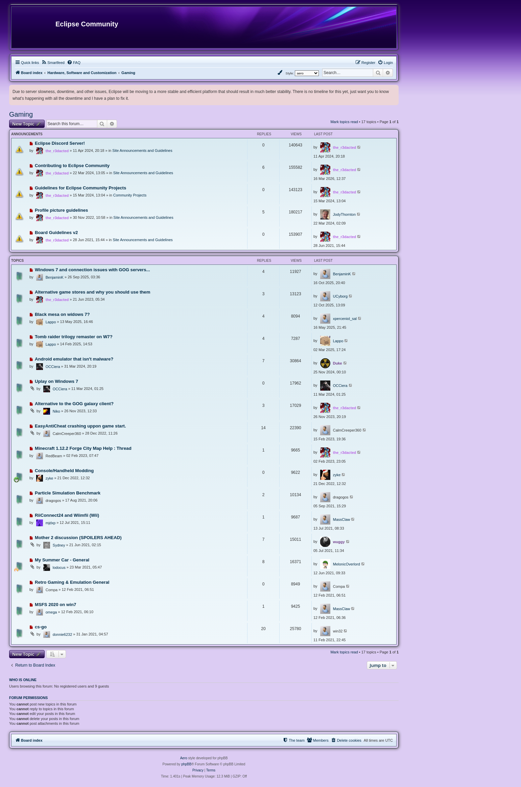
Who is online (23, 680)
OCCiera (53, 367)
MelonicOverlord (346, 564)
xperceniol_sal (345, 319)
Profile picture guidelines (61, 210)
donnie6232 (62, 634)
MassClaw (341, 519)
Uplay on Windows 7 (56, 381)
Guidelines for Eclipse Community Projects (80, 187)
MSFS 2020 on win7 (55, 604)
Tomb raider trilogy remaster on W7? (74, 336)
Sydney (59, 545)
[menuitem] (53, 63)
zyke (49, 478)
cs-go (41, 626)
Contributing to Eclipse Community (72, 165)
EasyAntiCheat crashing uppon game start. (80, 426)
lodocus (59, 567)
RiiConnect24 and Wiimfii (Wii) (67, 515)
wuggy (339, 542)
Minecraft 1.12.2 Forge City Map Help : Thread (83, 448)
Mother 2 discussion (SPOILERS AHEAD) (78, 537)
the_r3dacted (57, 151)
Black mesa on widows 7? (62, 314)
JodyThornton (344, 214)
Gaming (21, 114)
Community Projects (129, 195)
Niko (56, 411)
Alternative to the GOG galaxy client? (74, 403)
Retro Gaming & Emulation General (72, 582)
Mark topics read (344, 122)
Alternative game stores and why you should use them (92, 292)
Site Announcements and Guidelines (142, 150)
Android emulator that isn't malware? (74, 359)
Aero (183, 758)
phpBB (186, 764)
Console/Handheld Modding (64, 470)
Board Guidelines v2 (56, 232)
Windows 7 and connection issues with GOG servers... (92, 269)
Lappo (51, 322)
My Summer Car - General (62, 559)
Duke (337, 363)
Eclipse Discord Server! (60, 143)
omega (51, 612)
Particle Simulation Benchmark (67, 492)
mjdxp (50, 523)
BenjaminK (55, 277)
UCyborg (340, 296)
